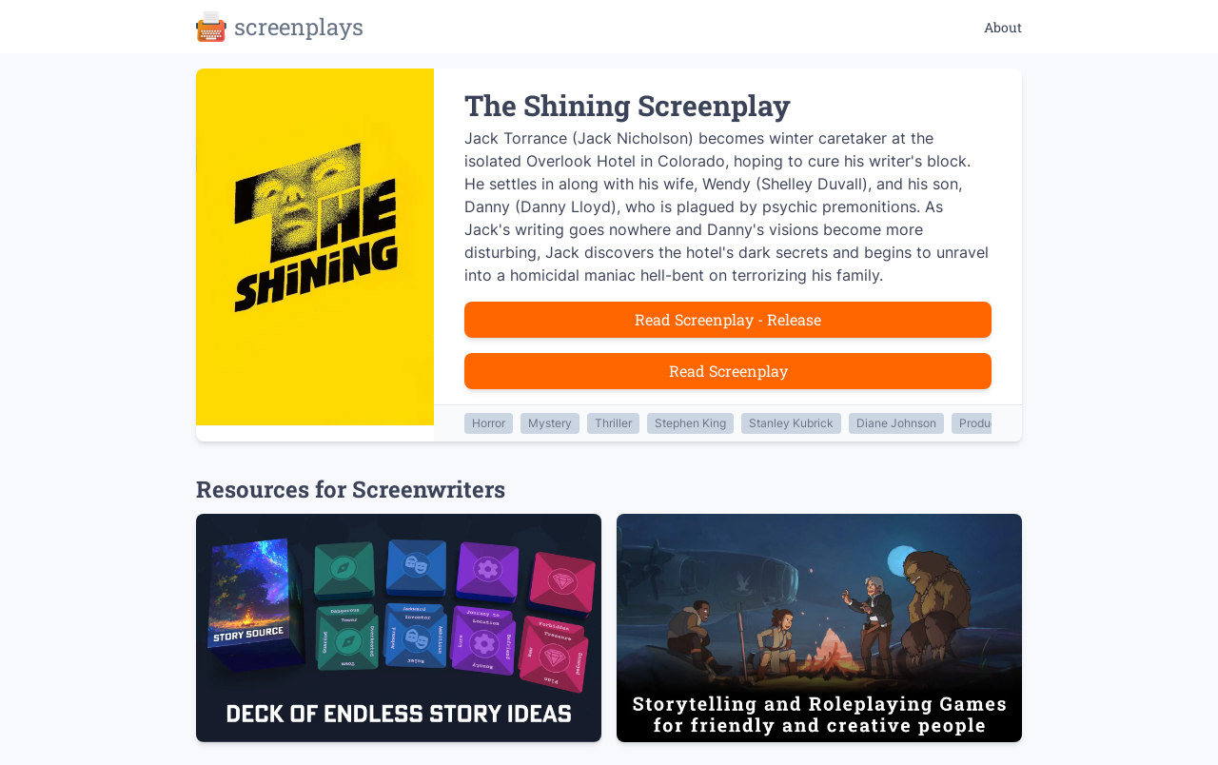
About (1003, 27)
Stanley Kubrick (791, 423)
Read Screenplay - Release (728, 319)
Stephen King (690, 423)
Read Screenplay (728, 371)
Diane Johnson (896, 423)
